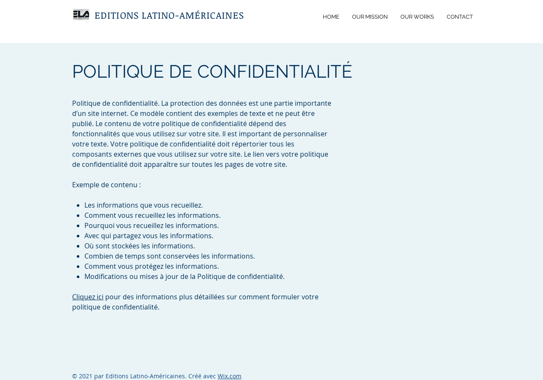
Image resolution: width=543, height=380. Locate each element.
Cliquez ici (88, 296)
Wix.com (229, 376)
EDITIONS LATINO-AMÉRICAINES (169, 14)
